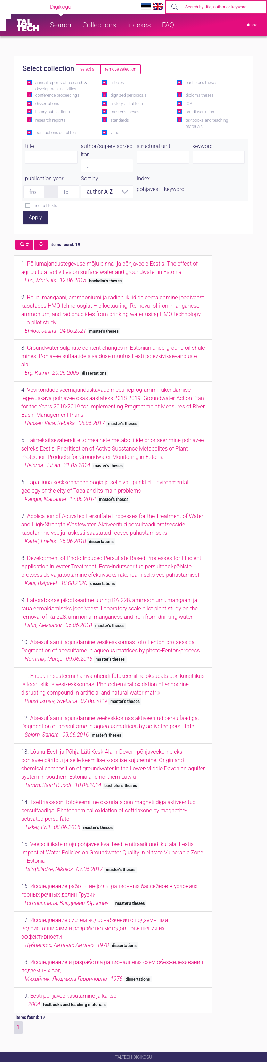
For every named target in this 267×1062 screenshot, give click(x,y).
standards (120, 120)
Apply (35, 217)
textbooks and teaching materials (207, 123)
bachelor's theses (201, 82)
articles (117, 82)
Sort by (89, 178)
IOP (189, 103)
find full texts (45, 205)
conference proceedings (57, 95)
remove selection (120, 69)
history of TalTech (127, 103)
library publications (52, 112)
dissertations (47, 103)
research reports (50, 120)
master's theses (125, 112)
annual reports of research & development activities (61, 85)
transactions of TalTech (56, 132)
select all (88, 69)
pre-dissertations (201, 112)
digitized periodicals (129, 95)
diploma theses (199, 95)
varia (115, 132)
